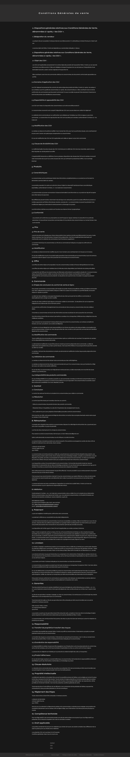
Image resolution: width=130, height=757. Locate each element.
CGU (51, 748)
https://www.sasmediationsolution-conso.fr (47, 504)
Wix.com (41, 754)
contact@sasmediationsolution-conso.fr (47, 506)
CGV (51, 745)
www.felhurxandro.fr (65, 41)
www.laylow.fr (76, 717)
